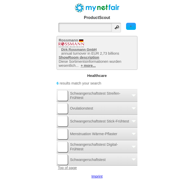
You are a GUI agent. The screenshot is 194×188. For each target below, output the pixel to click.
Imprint (97, 176)
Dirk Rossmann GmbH (78, 49)
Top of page (67, 168)
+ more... (88, 66)
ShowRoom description (79, 57)
